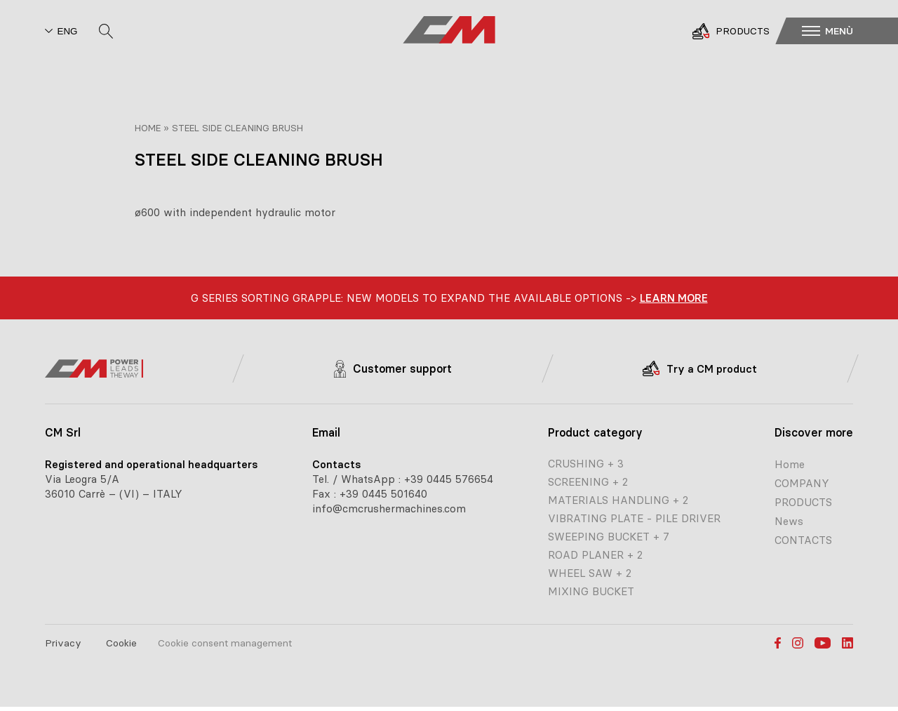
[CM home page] (449, 31)
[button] (846, 31)
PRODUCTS (803, 502)
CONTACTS (803, 540)
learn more (674, 298)
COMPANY (802, 483)
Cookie (121, 643)
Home (148, 127)
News (789, 521)
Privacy (63, 643)
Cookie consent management (225, 643)
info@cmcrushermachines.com (389, 508)
